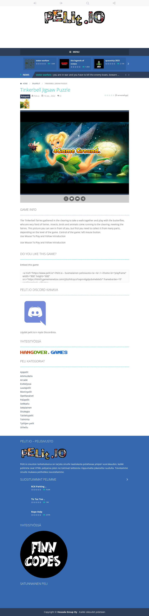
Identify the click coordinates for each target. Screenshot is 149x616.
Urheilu (24, 427)
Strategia (25, 411)
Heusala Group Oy (67, 611)
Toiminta (24, 419)
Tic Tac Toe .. (38, 499)
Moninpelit (26, 391)
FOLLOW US (114, 3)
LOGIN (35, 3)
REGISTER (61, 3)
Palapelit (36, 83)
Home (25, 83)
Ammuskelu (26, 376)
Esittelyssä (25, 383)
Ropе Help (36, 511)
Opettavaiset (27, 395)
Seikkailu (24, 403)
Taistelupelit (26, 415)
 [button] (77, 198)
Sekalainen (26, 407)
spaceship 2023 (112, 60)
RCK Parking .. (38, 486)
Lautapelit (25, 387)
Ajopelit (24, 372)
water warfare (42, 60)
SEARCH (87, 3)
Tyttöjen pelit (27, 423)
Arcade (24, 379)
